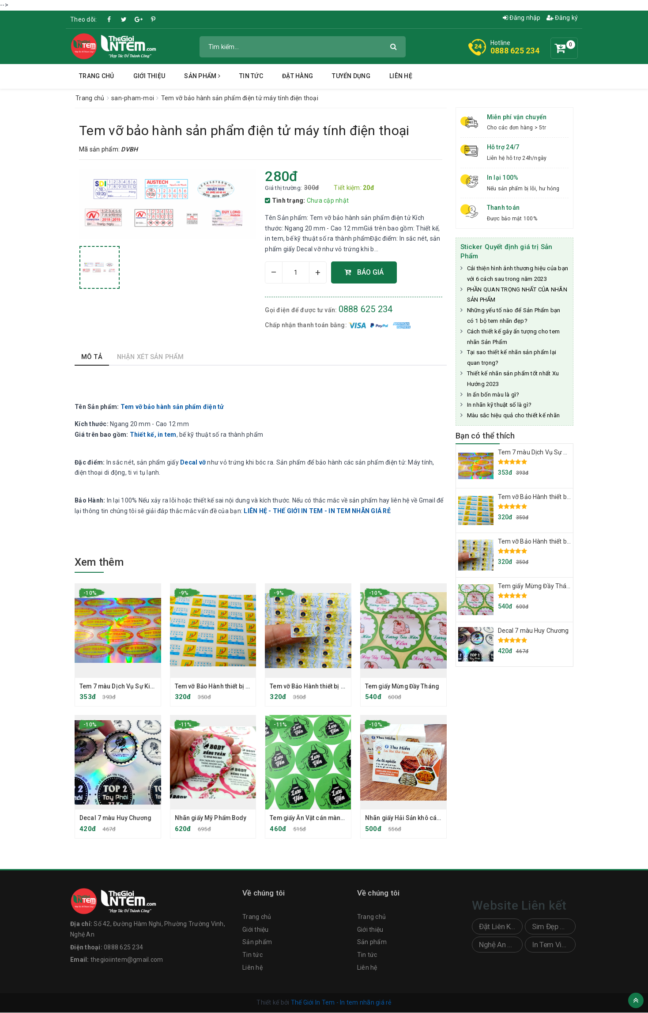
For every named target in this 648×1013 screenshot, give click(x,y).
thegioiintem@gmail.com (126, 960)
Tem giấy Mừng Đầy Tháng (403, 686)
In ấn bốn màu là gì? (493, 394)
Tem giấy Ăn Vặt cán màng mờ (314, 818)
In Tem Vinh (550, 945)
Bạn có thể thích (485, 435)
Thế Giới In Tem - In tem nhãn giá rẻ (341, 1003)
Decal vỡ (193, 462)
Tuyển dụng (351, 75)
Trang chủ (96, 75)
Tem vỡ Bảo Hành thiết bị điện (312, 686)
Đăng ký (562, 17)
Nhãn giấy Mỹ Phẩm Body (212, 818)
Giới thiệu (149, 75)
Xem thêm (99, 562)
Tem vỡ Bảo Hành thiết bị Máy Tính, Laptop (235, 686)
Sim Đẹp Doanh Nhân (554, 927)
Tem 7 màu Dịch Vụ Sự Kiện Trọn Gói (132, 686)
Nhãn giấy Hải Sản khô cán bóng (412, 818)
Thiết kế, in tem (153, 434)
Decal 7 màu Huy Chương (115, 818)
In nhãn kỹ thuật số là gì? (499, 404)
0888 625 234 (514, 50)
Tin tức (251, 75)
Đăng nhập (522, 17)
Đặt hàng (297, 75)
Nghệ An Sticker (501, 945)
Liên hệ (400, 75)
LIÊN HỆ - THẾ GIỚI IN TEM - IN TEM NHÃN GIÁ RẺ (317, 510)
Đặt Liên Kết (498, 927)
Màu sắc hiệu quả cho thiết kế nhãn (513, 415)
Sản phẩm (202, 75)
